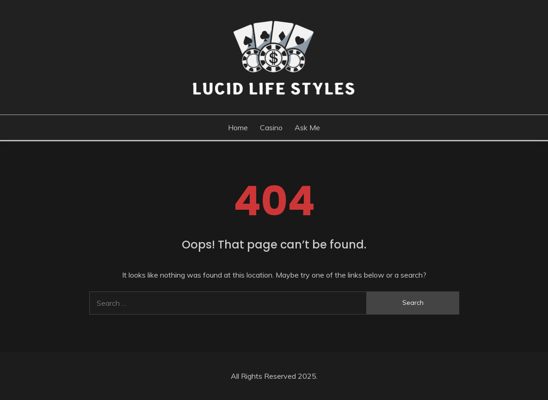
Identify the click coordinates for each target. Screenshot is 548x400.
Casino (271, 127)
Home (238, 127)
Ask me (307, 127)
